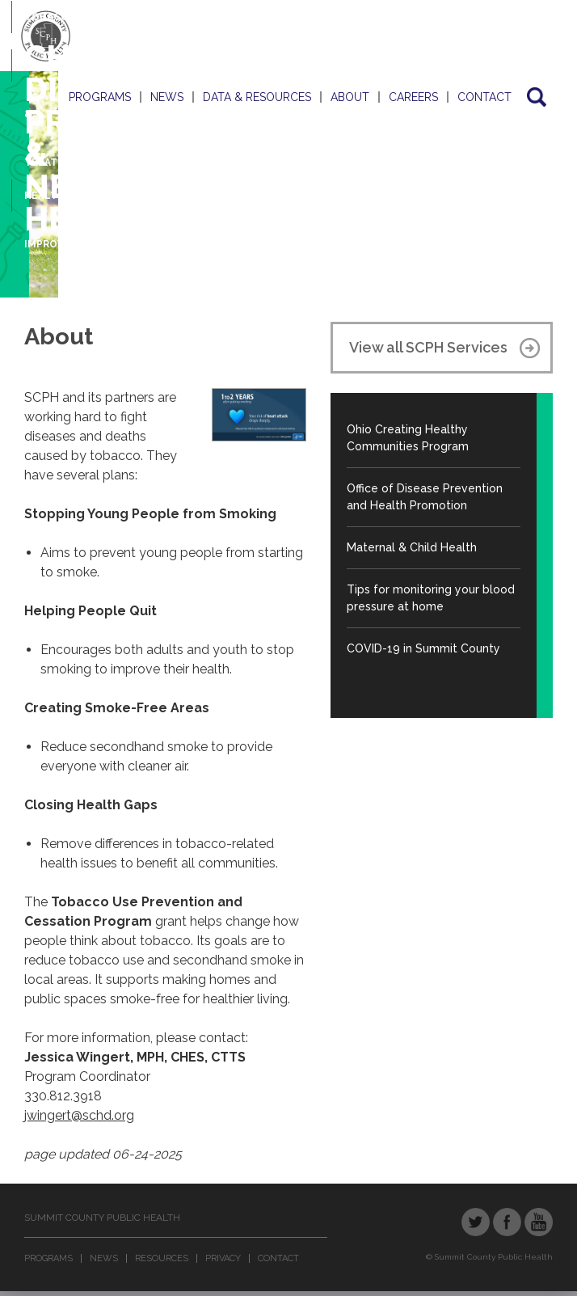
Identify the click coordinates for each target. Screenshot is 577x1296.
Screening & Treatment (56, 75)
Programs (100, 97)
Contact (484, 97)
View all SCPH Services (428, 347)
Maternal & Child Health (412, 547)
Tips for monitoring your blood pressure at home (431, 598)
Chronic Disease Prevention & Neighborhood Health (157, 138)
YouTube (538, 1222)
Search (535, 97)
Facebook (507, 1222)
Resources (161, 1258)
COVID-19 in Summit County (423, 648)
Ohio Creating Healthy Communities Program (408, 438)
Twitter (475, 1222)
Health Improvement (62, 205)
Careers (413, 97)
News (166, 97)
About (350, 97)
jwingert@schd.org (79, 1115)
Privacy (223, 1258)
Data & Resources (257, 97)
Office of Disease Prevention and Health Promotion (425, 497)
